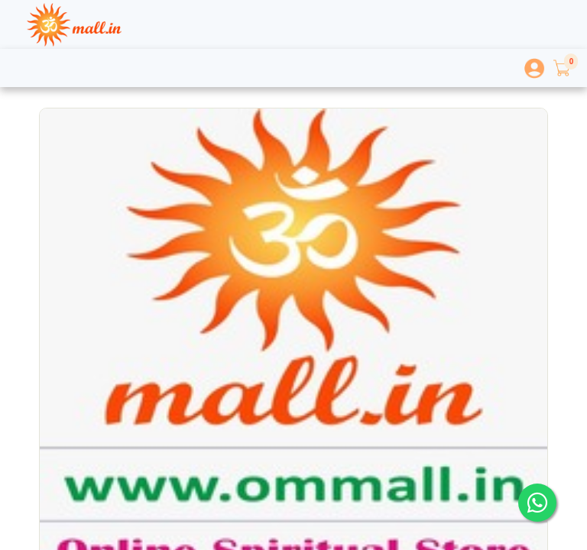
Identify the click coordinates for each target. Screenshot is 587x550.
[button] (561, 68)
